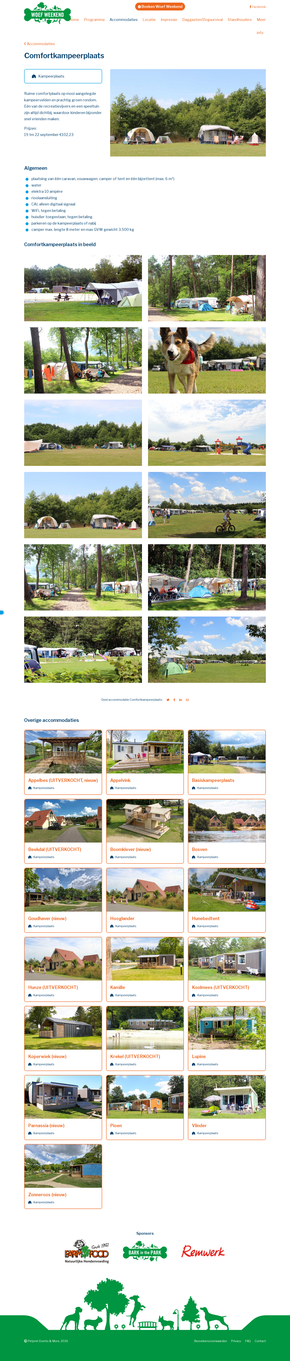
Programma (94, 20)
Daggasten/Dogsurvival (202, 20)
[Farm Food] (87, 1251)
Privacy (236, 1341)
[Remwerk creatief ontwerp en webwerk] (203, 1251)
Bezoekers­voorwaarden (210, 1341)
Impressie (169, 20)
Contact (260, 1341)
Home (74, 20)
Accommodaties (124, 20)
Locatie (149, 20)
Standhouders (240, 20)
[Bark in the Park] (145, 1251)
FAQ (248, 1341)
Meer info (261, 26)
